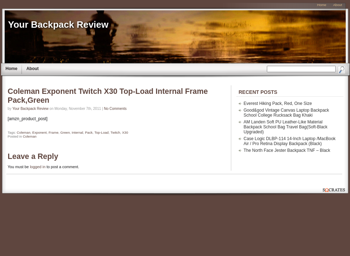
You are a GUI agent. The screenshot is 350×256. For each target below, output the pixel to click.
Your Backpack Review (58, 24)
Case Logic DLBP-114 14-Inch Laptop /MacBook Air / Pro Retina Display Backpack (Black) (290, 141)
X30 (125, 132)
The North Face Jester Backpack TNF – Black (287, 150)
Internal (77, 132)
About (32, 68)
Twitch (115, 132)
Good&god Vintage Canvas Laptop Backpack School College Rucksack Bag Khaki (286, 113)
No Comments (115, 109)
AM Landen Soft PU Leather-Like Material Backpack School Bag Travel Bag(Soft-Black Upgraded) (286, 126)
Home (11, 68)
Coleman (23, 132)
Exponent (39, 132)
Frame (54, 132)
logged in (37, 167)
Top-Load (102, 132)
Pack (88, 132)
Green (65, 132)
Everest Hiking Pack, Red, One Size (278, 103)
